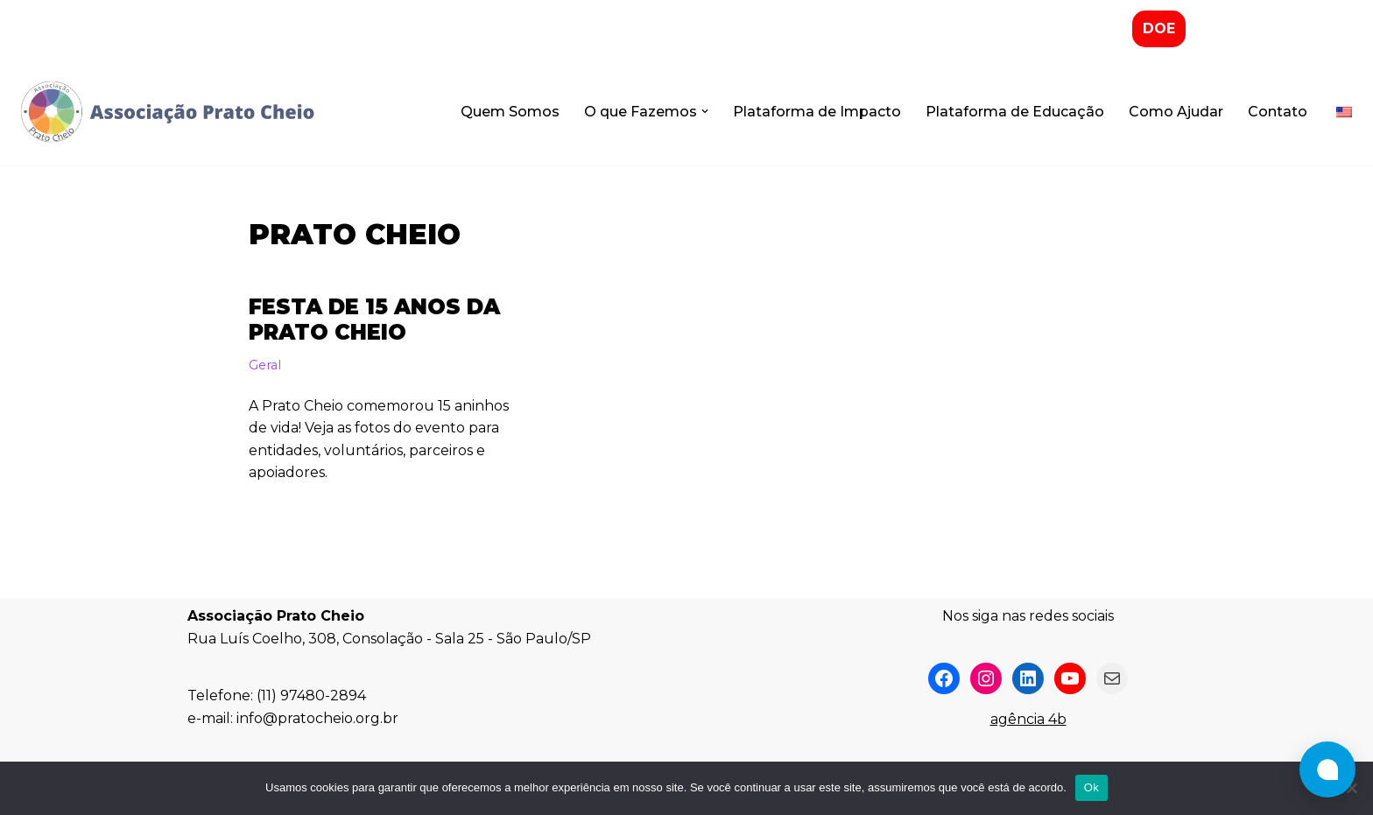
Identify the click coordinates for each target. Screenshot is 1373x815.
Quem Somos (510, 111)
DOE (1159, 28)
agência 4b (1028, 719)
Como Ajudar (1176, 111)
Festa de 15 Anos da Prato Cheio (374, 319)
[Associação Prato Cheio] (166, 112)
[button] (704, 111)
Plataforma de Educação (1015, 111)
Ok (1091, 787)
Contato (1277, 111)
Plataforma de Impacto (817, 111)
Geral (265, 365)
